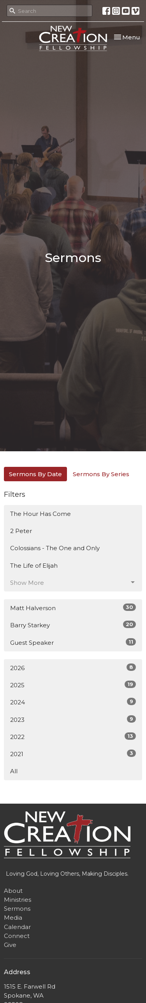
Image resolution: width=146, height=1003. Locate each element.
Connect (17, 936)
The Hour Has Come (40, 513)
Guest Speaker (73, 642)
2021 (73, 754)
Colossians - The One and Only (55, 548)
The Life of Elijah (34, 565)
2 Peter (21, 531)
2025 (73, 685)
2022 (73, 736)
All (14, 771)
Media (13, 917)
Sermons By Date (35, 474)
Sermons (17, 908)
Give (10, 944)
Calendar (17, 927)
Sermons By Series (101, 474)
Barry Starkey (73, 625)
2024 (73, 702)
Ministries (17, 899)
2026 (73, 667)
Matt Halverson (73, 608)
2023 (73, 719)
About (13, 890)
